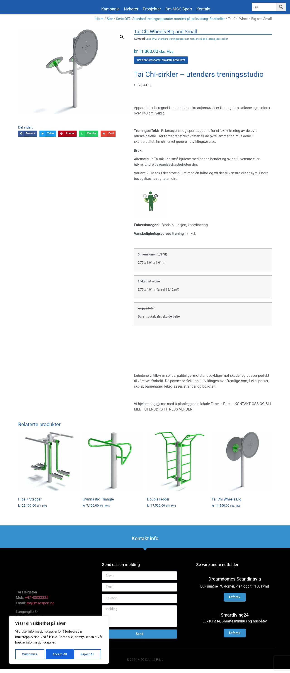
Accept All (89, 654)
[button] (122, 41)
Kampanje (110, 9)
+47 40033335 (36, 601)
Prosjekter (152, 9)
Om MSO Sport (178, 9)
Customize (29, 654)
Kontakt (203, 9)
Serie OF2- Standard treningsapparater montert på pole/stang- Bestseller (170, 23)
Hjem (99, 23)
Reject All (59, 654)
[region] (59, 640)
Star (110, 23)
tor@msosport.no (41, 607)
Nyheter (131, 9)
